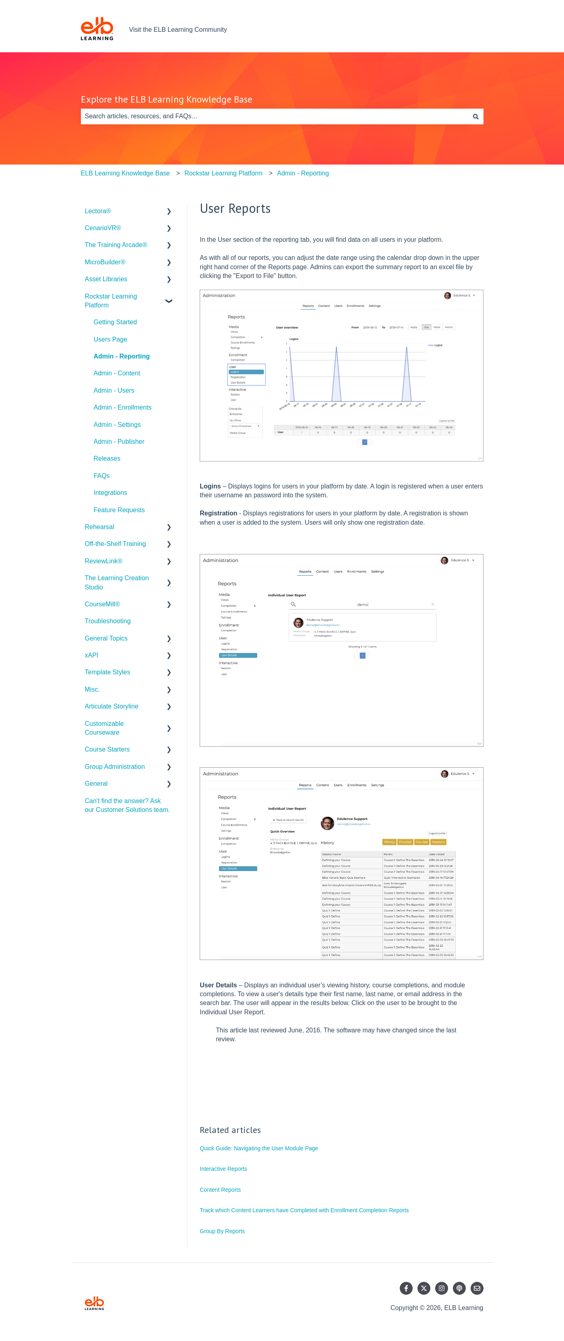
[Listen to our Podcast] (459, 1288)
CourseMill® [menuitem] (102, 604)
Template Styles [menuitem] (107, 672)
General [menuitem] (96, 783)
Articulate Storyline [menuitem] (111, 706)
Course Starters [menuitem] (107, 749)
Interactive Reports (223, 1169)
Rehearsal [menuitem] (99, 526)
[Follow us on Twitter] (423, 1288)
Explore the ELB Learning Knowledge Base (166, 99)
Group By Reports (222, 1231)
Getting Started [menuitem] (115, 322)
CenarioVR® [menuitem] (103, 228)
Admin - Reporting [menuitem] (122, 356)
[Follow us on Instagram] (441, 1288)
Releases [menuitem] (107, 458)
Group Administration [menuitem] (115, 766)
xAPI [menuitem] (92, 655)
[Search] (475, 116)
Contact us (459, 29)
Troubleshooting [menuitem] (108, 621)
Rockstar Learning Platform (223, 173)
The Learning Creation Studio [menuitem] (117, 582)
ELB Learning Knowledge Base (125, 173)
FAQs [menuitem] (102, 475)
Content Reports (220, 1190)
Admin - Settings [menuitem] (117, 424)
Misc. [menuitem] (92, 689)
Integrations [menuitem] (111, 492)
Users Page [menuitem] (111, 339)
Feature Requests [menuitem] (119, 510)
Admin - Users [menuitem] (114, 390)
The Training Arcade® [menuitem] (116, 244)
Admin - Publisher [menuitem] (119, 441)
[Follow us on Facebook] (406, 1288)
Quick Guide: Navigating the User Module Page (259, 1148)
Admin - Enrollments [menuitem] (123, 407)
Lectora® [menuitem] (98, 211)
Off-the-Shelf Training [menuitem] (115, 543)
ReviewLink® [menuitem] (104, 561)
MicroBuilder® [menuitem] (105, 262)
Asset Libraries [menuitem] (106, 279)
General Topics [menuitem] (106, 638)
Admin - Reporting (303, 173)
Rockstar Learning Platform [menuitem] (111, 301)
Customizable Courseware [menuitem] (104, 728)
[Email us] (477, 1288)
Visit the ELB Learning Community (178, 29)
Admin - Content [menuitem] (117, 373)
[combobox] (274, 116)
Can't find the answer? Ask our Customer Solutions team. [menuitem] (127, 805)
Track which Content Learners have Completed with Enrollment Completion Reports (304, 1210)
